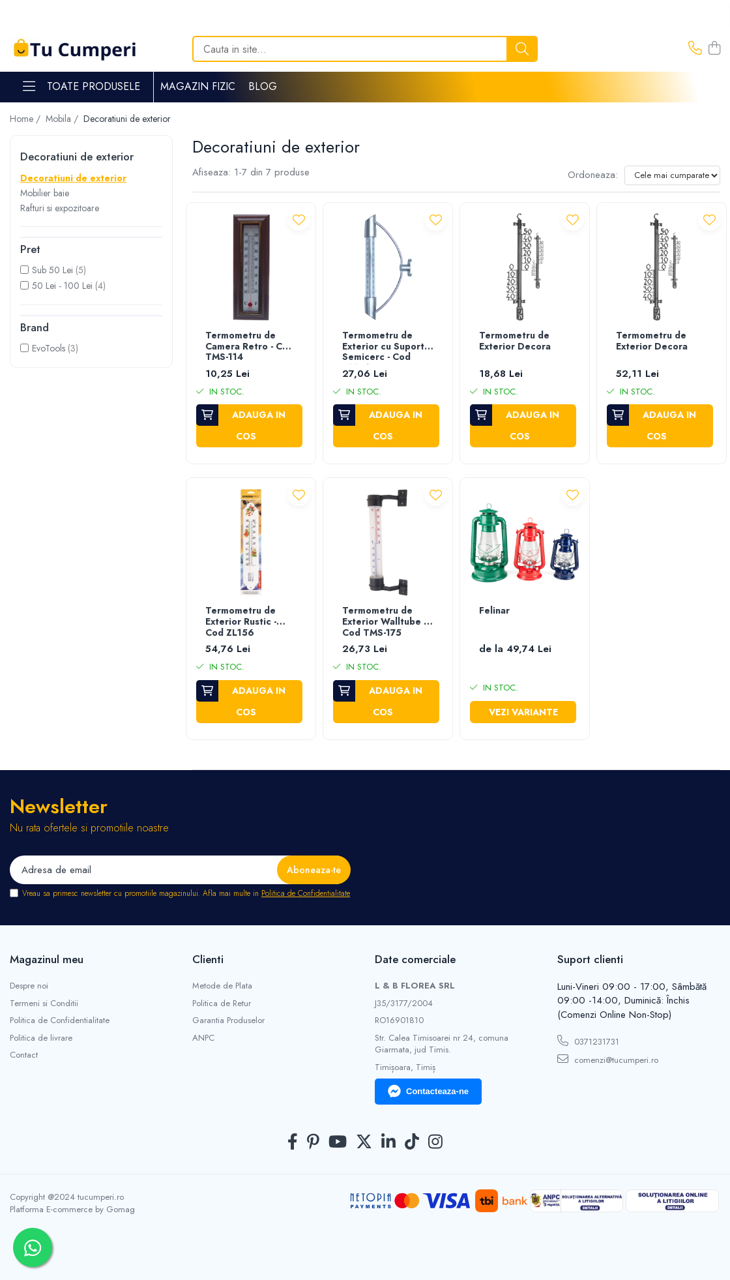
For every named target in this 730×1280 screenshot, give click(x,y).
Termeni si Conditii (44, 1003)
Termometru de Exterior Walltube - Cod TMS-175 (384, 622)
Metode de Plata (222, 986)
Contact (24, 1055)
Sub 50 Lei (52, 269)
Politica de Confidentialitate (305, 893)
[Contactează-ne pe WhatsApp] (32, 1247)
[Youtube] (337, 1142)
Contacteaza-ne (428, 1091)
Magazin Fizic (197, 86)
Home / (26, 118)
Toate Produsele (81, 87)
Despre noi (29, 986)
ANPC (203, 1038)
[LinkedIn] (388, 1142)
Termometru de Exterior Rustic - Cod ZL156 (240, 622)
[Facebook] (292, 1142)
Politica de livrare (41, 1038)
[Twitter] (364, 1142)
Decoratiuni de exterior (73, 178)
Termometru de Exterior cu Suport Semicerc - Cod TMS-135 (383, 347)
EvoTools (48, 348)
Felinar (494, 611)
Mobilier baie (44, 193)
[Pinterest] (313, 1142)
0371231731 (588, 1041)
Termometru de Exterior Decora (515, 341)
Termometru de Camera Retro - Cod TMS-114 (249, 347)
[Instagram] (435, 1142)
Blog (262, 86)
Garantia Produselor (228, 1020)
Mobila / (63, 118)
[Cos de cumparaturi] (714, 49)
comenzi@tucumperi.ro (607, 1059)
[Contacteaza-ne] (695, 49)
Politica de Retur (221, 1003)
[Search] (365, 49)
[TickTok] (412, 1142)
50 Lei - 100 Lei (62, 285)
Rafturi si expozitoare (59, 208)
